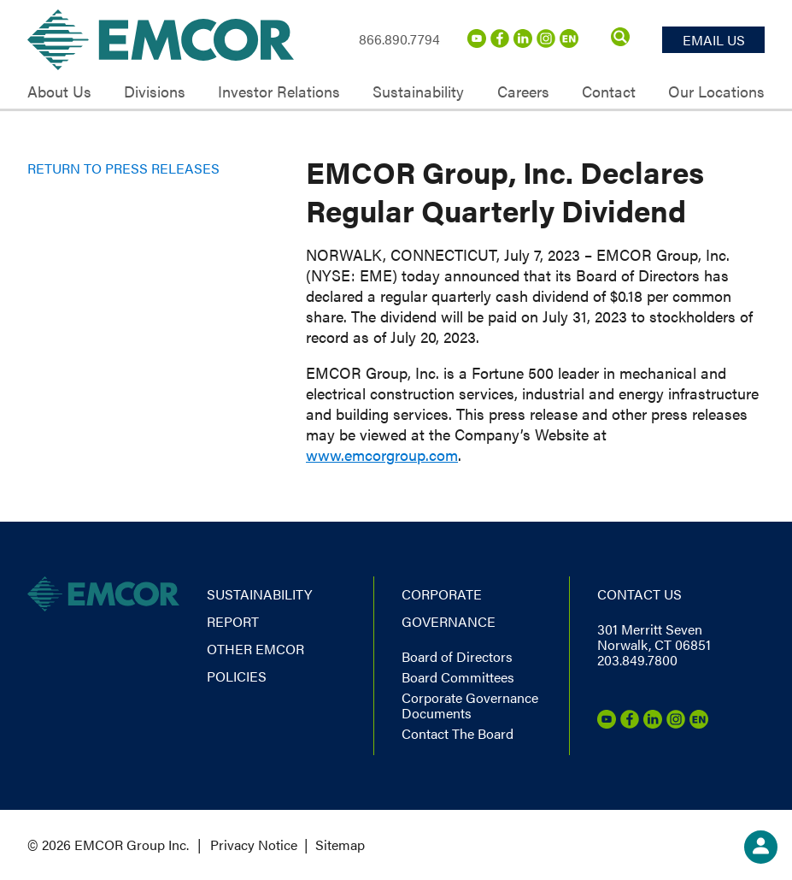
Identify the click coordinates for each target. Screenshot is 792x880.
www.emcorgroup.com (382, 454)
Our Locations (716, 91)
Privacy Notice (253, 844)
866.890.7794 (399, 39)
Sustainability (418, 91)
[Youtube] (476, 42)
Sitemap (340, 844)
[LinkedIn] (522, 42)
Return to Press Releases (123, 168)
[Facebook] (499, 42)
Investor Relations (279, 91)
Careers (523, 91)
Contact (609, 91)
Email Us (714, 40)
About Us (59, 91)
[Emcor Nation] (569, 42)
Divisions (154, 91)
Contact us (639, 594)
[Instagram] (546, 42)
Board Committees (458, 677)
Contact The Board (457, 733)
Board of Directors (457, 656)
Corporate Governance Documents (470, 705)
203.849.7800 (637, 660)
